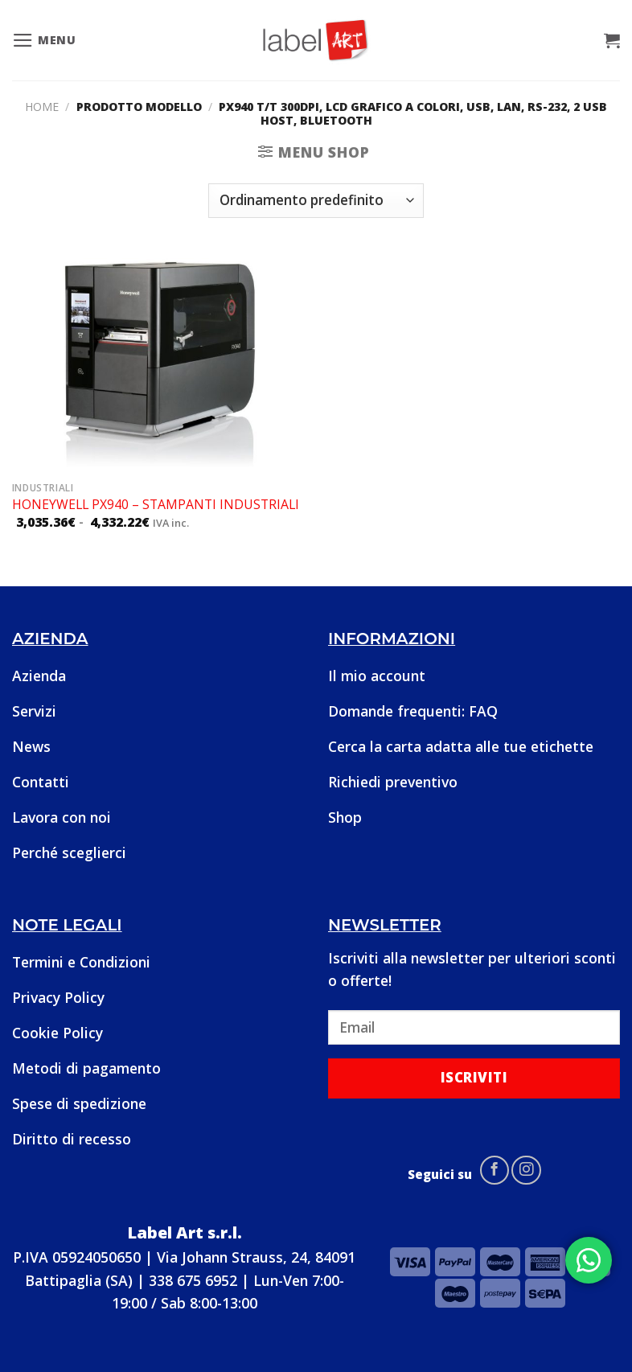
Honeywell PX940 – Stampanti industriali (155, 504)
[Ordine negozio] (316, 200)
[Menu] (44, 40)
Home (42, 106)
